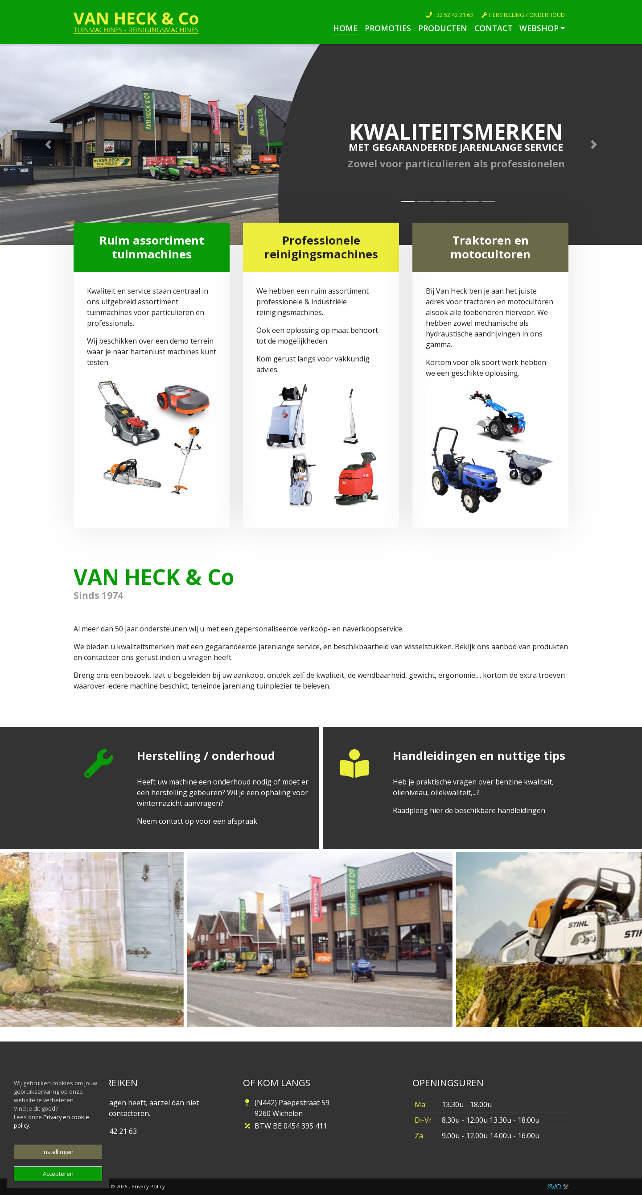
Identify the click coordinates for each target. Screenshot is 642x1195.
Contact (493, 28)
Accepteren (58, 1174)
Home (345, 28)
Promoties (388, 28)
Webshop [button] (539, 28)
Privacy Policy (148, 1186)
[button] (48, 144)
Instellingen (58, 1152)
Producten (442, 28)
